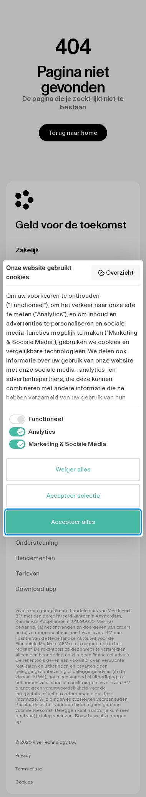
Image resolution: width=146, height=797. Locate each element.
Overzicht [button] (116, 273)
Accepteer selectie (73, 495)
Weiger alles (73, 469)
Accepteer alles (73, 521)
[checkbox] (34, 419)
